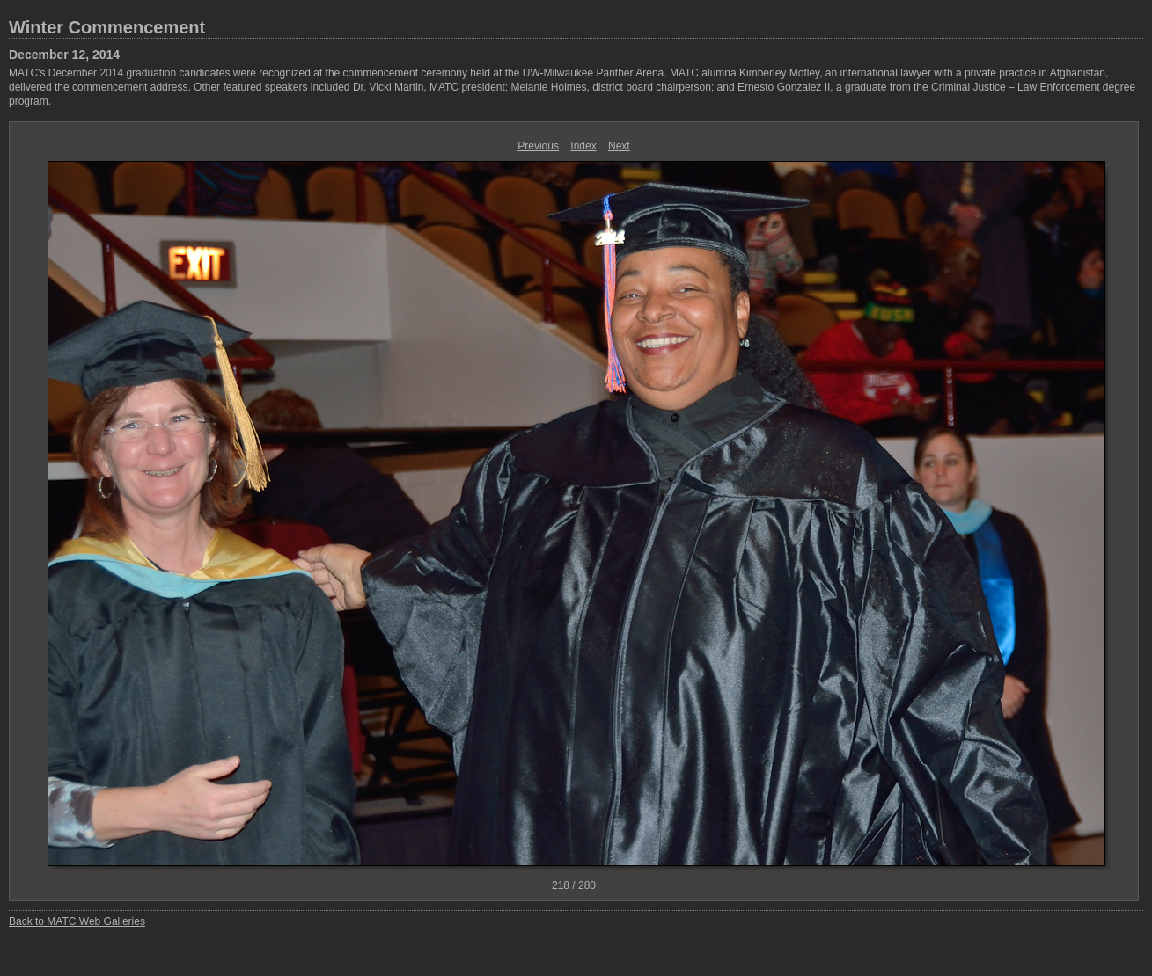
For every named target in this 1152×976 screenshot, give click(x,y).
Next (619, 146)
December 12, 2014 (64, 54)
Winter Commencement (107, 27)
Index (583, 146)
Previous (538, 146)
